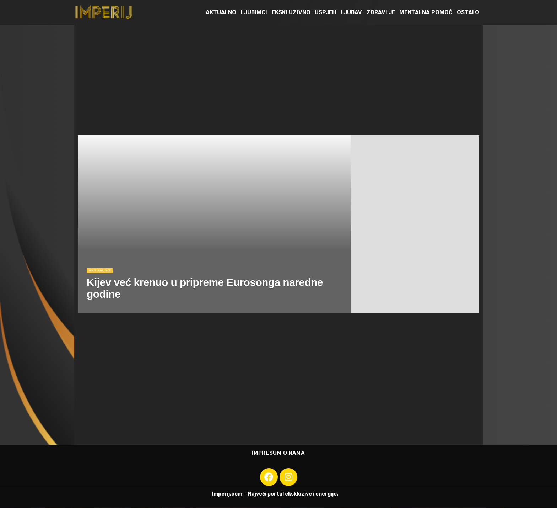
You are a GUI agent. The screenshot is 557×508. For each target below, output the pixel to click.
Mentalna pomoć (425, 12)
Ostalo (468, 12)
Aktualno (221, 12)
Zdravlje (381, 12)
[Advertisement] (278, 78)
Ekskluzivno (291, 12)
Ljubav (351, 12)
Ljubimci (254, 12)
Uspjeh (325, 12)
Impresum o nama (278, 453)
